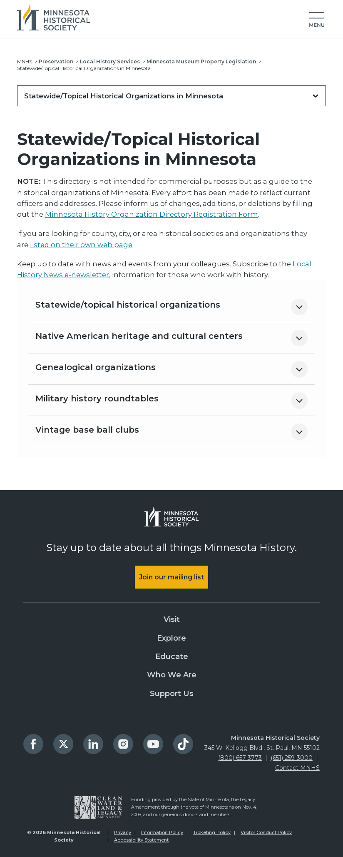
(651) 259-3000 (292, 758)
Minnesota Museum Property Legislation (201, 61)
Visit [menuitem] (172, 619)
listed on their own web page (81, 245)
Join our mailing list (171, 577)
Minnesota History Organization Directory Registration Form (151, 214)
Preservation (56, 61)
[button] (317, 20)
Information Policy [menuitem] (162, 832)
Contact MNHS (297, 768)
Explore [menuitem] (171, 638)
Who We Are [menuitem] (171, 674)
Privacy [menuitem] (122, 832)
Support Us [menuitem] (172, 693)
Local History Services (110, 61)
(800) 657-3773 (240, 758)
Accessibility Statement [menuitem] (141, 840)
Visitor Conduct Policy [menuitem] (266, 832)
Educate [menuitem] (171, 656)
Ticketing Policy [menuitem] (212, 832)
